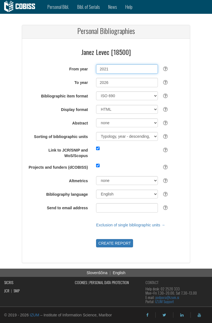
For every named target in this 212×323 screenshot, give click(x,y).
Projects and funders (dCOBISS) (58, 167)
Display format (74, 109)
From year (78, 69)
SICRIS (8, 282)
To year (81, 82)
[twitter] (164, 315)
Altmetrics (78, 181)
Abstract (80, 123)
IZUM (34, 315)
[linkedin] (182, 315)
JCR (6, 290)
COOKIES (81, 282)
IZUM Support (164, 301)
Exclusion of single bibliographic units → (130, 225)
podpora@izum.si (167, 297)
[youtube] (199, 315)
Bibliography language (67, 194)
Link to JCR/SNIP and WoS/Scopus (68, 153)
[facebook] (147, 315)
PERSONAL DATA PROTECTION (109, 282)
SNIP (17, 290)
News (112, 6)
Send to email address (67, 208)
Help (128, 6)
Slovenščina (97, 273)
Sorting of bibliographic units (61, 136)
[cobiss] (21, 7)
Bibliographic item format (64, 96)
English (119, 273)
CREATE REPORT (114, 243)
